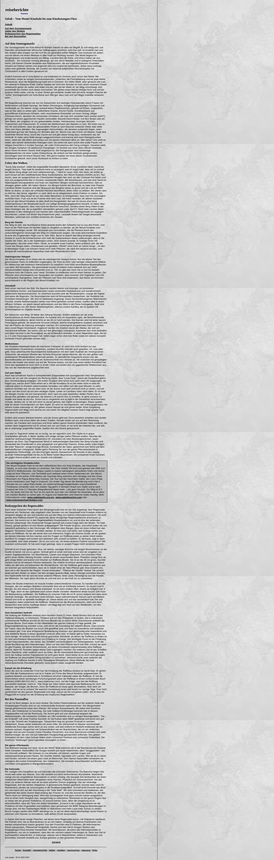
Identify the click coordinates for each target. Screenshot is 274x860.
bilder (52, 850)
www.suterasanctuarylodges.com (24, 500)
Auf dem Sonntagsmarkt (18, 28)
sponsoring (73, 850)
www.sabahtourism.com (69, 497)
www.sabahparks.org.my (40, 497)
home (18, 850)
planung (85, 850)
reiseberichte (40, 850)
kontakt (27, 850)
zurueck (56, 842)
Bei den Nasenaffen (15, 36)
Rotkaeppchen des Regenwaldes (23, 33)
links (95, 850)
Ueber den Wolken (15, 31)
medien (61, 850)
